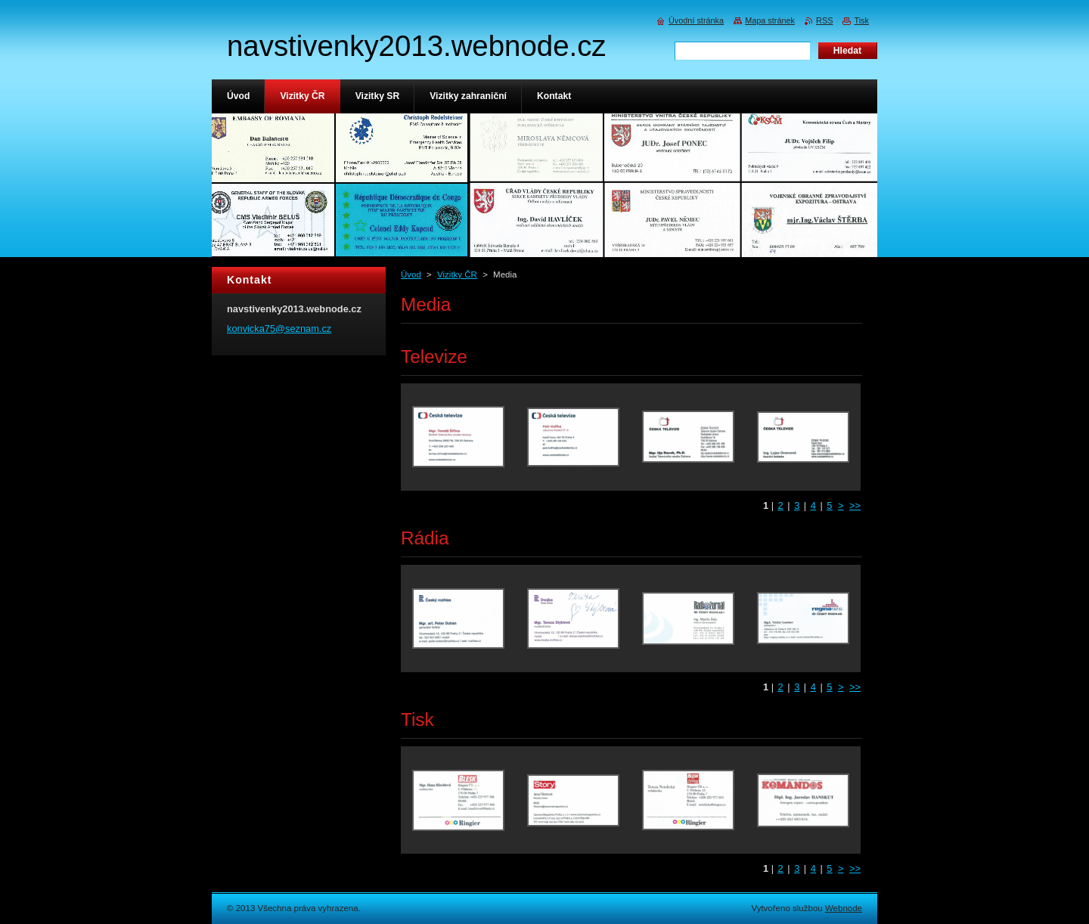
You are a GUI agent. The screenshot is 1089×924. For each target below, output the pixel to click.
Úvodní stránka (696, 20)
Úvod (411, 274)
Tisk (861, 20)
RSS (824, 20)
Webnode (843, 908)
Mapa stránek (770, 20)
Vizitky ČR (457, 274)
